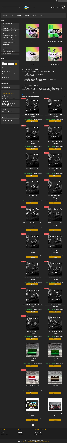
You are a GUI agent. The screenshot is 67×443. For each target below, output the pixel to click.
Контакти (20, 432)
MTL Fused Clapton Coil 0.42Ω (32, 114)
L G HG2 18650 (55, 385)
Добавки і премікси (8, 49)
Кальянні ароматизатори (9, 42)
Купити (33, 121)
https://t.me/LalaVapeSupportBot (9, 105)
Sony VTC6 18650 (55, 358)
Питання (41, 15)
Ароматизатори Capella (8, 26)
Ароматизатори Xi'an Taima (9, 37)
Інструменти (55, 64)
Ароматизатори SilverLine (9, 28)
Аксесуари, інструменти (9, 51)
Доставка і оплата (38, 432)
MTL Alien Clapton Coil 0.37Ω (55, 141)
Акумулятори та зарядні (55, 41)
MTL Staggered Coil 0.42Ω (32, 168)
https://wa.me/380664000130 (9, 98)
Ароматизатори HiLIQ (8, 39)
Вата (32, 64)
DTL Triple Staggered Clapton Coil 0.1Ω (32, 304)
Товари (12, 15)
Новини (33, 15)
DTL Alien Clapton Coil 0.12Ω (55, 195)
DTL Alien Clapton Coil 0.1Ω (32, 195)
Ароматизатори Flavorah (9, 33)
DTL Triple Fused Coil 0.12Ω (55, 331)
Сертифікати (20, 434)
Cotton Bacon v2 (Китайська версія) (55, 412)
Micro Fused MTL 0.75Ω (55, 304)
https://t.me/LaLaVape (7, 95)
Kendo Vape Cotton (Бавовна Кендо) (32, 412)
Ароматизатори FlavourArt (9, 30)
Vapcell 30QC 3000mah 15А (32, 385)
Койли (32, 41)
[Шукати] (19, 8)
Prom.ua (41, 440)
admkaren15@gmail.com (8, 93)
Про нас (19, 15)
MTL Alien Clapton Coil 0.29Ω (32, 141)
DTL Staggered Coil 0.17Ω (55, 277)
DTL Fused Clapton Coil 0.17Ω (55, 222)
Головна (4, 15)
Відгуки (26, 15)
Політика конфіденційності (24, 436)
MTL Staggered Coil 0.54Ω (55, 168)
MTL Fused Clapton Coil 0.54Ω (55, 114)
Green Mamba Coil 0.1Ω (32, 331)
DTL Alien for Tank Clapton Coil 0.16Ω (32, 222)
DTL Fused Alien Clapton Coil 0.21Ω (32, 277)
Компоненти (6, 44)
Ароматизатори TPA (8, 23)
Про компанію (4, 434)
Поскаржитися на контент (29, 441)
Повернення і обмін (38, 434)
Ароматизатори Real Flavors (10, 35)
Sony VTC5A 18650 (32, 358)
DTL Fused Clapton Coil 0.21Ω (32, 250)
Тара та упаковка (7, 53)
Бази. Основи (6, 46)
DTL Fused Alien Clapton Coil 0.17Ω (55, 250)
